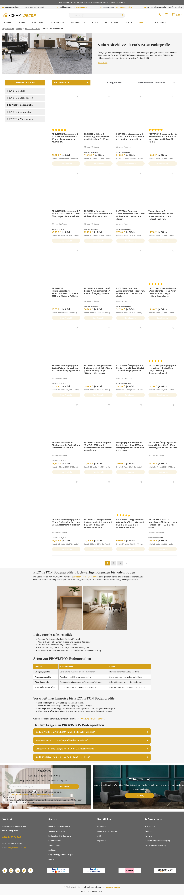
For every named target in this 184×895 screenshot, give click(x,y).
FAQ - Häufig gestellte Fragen (60, 855)
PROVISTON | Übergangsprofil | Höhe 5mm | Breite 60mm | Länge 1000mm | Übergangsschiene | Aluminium (162, 369)
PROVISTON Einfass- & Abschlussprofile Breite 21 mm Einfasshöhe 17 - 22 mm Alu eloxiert (162, 523)
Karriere (148, 836)
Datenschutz (102, 826)
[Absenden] (64, 786)
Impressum (102, 840)
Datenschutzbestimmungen (29, 800)
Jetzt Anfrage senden (124, 7)
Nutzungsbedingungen (42, 794)
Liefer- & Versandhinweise (59, 826)
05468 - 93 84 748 (11, 837)
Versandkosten (113, 887)
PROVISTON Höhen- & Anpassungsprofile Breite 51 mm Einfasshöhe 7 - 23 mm (97, 136)
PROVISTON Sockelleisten (20, 97)
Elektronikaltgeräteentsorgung (157, 840)
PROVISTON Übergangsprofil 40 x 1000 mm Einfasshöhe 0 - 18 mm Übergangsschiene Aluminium (65, 138)
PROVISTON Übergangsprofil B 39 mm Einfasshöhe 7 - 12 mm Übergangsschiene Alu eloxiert (66, 522)
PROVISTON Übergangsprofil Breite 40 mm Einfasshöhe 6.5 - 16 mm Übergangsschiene (130, 368)
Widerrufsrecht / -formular (108, 831)
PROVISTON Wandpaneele (20, 119)
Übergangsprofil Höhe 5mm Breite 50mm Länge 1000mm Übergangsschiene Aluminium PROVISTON (130, 446)
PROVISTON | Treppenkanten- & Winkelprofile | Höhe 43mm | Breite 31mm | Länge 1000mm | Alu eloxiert (98, 369)
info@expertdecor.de (17, 847)
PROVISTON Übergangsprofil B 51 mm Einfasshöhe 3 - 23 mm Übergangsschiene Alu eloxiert (66, 214)
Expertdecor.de (8, 29)
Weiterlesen (102, 62)
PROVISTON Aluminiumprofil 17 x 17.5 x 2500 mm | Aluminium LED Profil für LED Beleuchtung (98, 446)
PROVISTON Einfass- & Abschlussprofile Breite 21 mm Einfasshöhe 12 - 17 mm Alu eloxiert (130, 292)
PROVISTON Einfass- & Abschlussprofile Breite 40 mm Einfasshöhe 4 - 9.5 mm (66, 445)
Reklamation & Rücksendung (59, 836)
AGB (73, 800)
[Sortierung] (165, 82)
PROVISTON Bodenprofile (20, 104)
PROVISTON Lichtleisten (19, 112)
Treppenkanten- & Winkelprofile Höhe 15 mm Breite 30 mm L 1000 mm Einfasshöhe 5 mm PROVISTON (160, 215)
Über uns (148, 831)
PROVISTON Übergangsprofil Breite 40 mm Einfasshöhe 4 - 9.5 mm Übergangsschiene (97, 291)
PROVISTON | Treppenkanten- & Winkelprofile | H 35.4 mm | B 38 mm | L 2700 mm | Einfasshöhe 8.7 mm (130, 523)
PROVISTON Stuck (16, 90)
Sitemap (51, 859)
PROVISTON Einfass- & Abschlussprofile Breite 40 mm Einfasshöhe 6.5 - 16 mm (98, 214)
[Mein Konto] (159, 15)
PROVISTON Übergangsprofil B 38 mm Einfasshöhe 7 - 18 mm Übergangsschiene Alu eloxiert (162, 445)
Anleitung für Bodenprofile (92, 718)
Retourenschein (54, 840)
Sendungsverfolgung (56, 831)
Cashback (52, 850)
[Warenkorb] (177, 15)
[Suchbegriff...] (94, 15)
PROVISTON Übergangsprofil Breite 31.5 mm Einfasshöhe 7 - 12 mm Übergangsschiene (130, 136)
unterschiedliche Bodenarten (86, 576)
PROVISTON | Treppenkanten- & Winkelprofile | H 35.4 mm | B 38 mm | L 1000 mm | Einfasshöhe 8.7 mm (98, 523)
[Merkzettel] (166, 15)
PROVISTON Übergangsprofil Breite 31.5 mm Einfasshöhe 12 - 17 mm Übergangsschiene (66, 368)
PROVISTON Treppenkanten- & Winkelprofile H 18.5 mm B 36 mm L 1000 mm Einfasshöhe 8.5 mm (162, 138)
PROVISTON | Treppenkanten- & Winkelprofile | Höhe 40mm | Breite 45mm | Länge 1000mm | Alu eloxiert (162, 292)
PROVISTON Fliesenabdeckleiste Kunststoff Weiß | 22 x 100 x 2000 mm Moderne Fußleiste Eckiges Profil (65, 292)
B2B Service (150, 826)
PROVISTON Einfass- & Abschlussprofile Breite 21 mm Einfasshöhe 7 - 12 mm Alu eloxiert (130, 215)
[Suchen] (122, 15)
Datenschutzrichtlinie (18, 794)
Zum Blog (140, 795)
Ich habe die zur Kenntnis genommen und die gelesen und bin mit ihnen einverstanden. (44, 801)
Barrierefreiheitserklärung (155, 845)
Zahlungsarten (54, 845)
